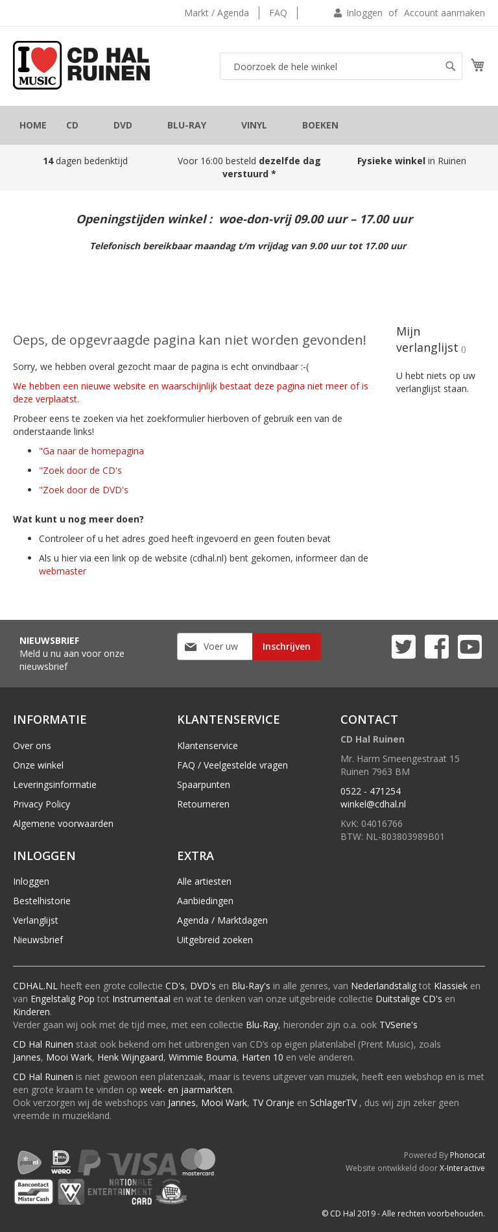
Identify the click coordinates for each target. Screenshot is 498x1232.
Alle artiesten (204, 881)
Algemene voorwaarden (63, 823)
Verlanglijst (35, 920)
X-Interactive (462, 1168)
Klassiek (451, 985)
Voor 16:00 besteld (249, 167)
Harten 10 (262, 1057)
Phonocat (467, 1155)
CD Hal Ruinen (43, 1044)
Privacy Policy (41, 804)
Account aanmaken (444, 12)
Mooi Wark (69, 1057)
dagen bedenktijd (85, 160)
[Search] (450, 66)
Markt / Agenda (216, 12)
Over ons (32, 745)
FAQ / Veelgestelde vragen (232, 765)
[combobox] (341, 66)
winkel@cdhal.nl (373, 804)
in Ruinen (413, 160)
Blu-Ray (262, 1024)
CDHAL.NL (35, 985)
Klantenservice (207, 745)
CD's (175, 985)
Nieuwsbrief (38, 939)
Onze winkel (38, 765)
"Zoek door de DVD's (83, 490)
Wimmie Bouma (203, 1057)
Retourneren (203, 804)
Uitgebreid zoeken (215, 939)
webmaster (62, 571)
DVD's (203, 985)
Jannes (27, 1057)
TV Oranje (273, 1102)
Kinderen (31, 1011)
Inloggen (364, 12)
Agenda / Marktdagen (222, 920)
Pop (86, 998)
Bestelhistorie (42, 900)
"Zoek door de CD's (80, 470)
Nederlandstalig (383, 985)
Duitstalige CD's (408, 998)
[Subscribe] (286, 646)
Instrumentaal (141, 998)
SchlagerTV (333, 1102)
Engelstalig (52, 998)
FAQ (278, 12)
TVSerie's (398, 1024)
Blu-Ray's (250, 985)
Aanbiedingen (205, 900)
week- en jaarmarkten (186, 1089)
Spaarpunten (203, 784)
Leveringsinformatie (55, 784)
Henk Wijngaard (130, 1057)
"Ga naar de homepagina (91, 451)
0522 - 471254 (370, 791)
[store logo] (81, 65)
